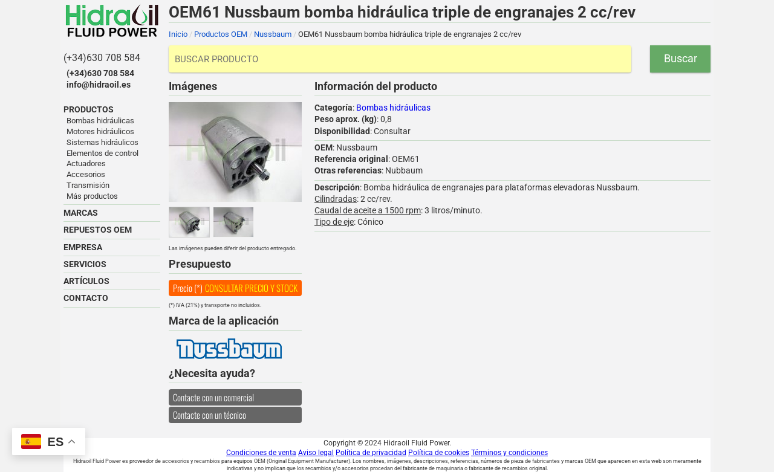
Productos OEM (220, 34)
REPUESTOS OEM (97, 229)
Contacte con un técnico (209, 414)
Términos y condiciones (509, 452)
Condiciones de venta (261, 452)
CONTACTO (85, 298)
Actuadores (86, 163)
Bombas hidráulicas (100, 120)
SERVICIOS (84, 264)
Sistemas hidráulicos (102, 142)
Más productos (92, 196)
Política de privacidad (371, 452)
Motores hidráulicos (100, 131)
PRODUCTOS (88, 109)
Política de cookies (438, 452)
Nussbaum (272, 34)
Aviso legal (316, 452)
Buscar (680, 58)
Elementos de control (102, 153)
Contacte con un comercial (213, 397)
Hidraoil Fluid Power (111, 20)
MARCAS (80, 213)
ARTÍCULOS (86, 281)
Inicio (178, 34)
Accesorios (86, 174)
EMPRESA (82, 247)
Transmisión (88, 185)
